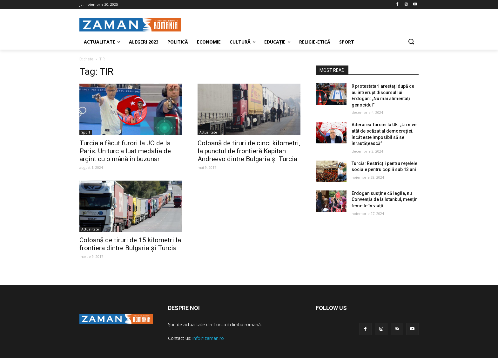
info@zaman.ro (208, 338)
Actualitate (208, 132)
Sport (85, 132)
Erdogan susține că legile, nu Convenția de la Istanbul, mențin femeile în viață (385, 199)
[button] (411, 42)
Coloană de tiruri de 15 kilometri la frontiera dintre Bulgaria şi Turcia (130, 244)
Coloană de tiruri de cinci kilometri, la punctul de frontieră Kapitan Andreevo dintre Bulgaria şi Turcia (249, 151)
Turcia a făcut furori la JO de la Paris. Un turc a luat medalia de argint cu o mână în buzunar (125, 151)
